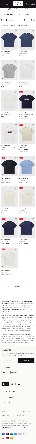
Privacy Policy (5, 415)
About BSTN (18, 402)
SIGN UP (26, 360)
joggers (14, 340)
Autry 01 (11, 338)
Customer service (18, 392)
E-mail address (7, 360)
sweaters (9, 340)
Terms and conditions (23, 411)
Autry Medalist (15, 328)
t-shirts (3, 340)
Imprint (4, 411)
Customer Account (18, 397)
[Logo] (18, 3)
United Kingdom (21, 415)
